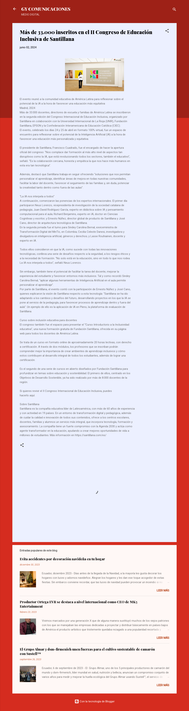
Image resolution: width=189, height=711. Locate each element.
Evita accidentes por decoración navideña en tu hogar (62, 559)
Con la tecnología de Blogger (95, 701)
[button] (167, 31)
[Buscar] (174, 10)
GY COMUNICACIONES (45, 9)
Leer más (163, 590)
